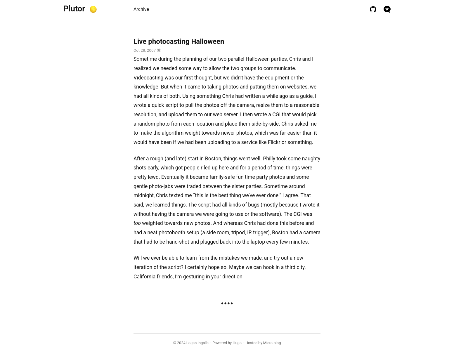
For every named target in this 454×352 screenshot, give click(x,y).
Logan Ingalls (197, 343)
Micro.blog (272, 343)
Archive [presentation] (141, 9)
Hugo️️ (237, 343)
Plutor (74, 8)
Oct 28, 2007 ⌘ (147, 50)
